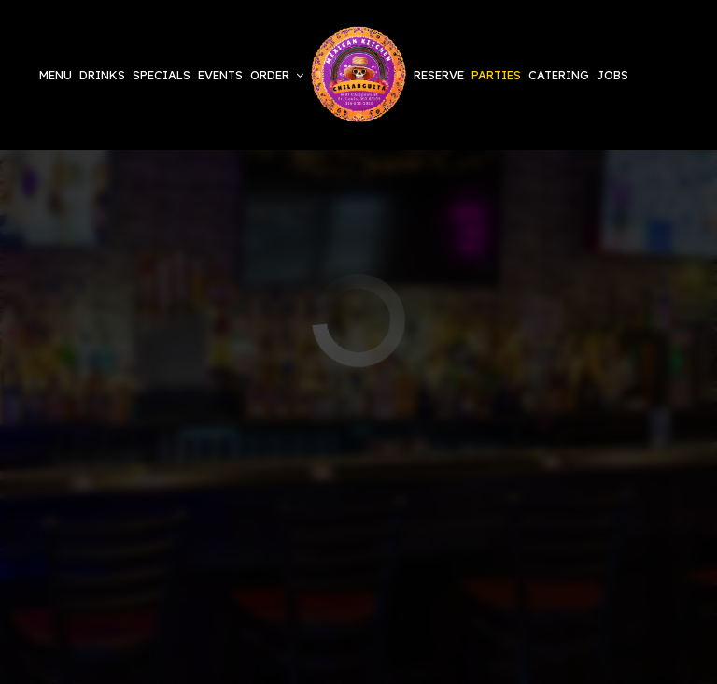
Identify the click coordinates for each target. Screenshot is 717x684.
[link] (358, 75)
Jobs (612, 74)
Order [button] (276, 74)
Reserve (439, 74)
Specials (161, 74)
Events (220, 74)
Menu (55, 74)
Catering (558, 74)
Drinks (102, 74)
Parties (496, 74)
